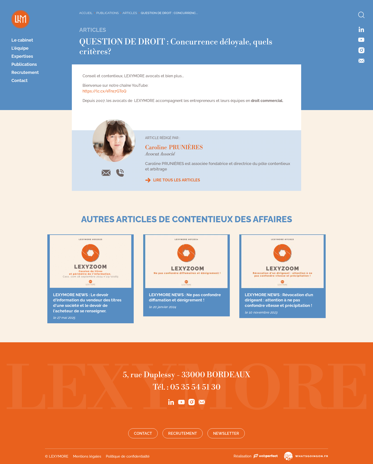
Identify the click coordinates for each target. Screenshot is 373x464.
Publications (24, 64)
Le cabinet (22, 40)
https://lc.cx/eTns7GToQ (104, 91)
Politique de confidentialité (128, 456)
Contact (19, 80)
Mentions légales (87, 456)
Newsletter (226, 433)
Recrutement (25, 72)
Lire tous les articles (176, 180)
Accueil (86, 13)
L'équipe (20, 48)
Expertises (22, 56)
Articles (130, 13)
